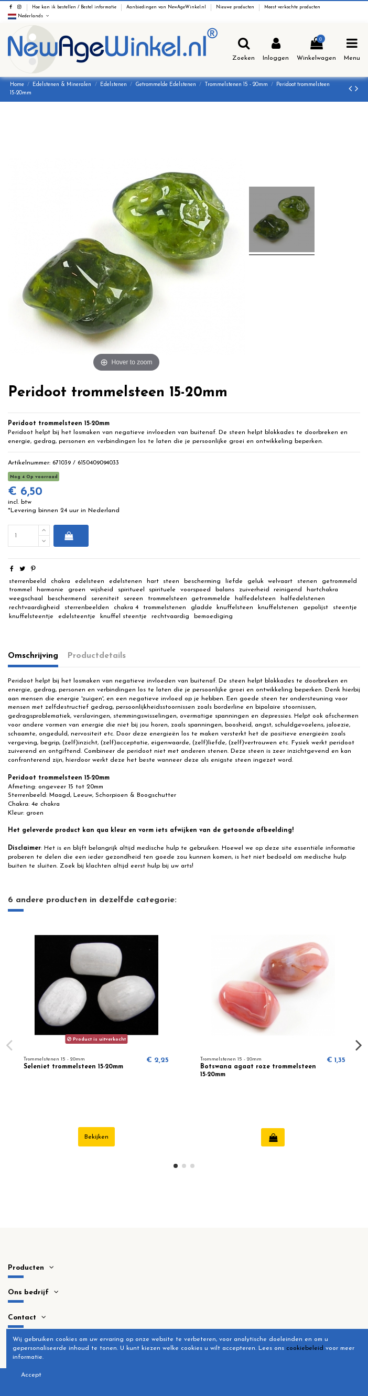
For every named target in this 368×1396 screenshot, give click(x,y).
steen (171, 581)
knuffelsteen (235, 607)
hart (153, 581)
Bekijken (96, 1137)
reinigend (288, 590)
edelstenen (125, 581)
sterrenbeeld (27, 581)
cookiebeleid (304, 1348)
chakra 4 (126, 607)
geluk (255, 581)
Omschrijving (33, 656)
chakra (60, 581)
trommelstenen (164, 607)
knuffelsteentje (31, 616)
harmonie (50, 590)
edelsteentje (76, 616)
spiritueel (131, 590)
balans (224, 590)
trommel (20, 590)
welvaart (280, 581)
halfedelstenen (302, 599)
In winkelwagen (68, 536)
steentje (345, 607)
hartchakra (322, 590)
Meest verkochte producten (292, 7)
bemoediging (213, 616)
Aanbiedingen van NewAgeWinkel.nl (167, 7)
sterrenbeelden (86, 607)
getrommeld (339, 581)
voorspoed (195, 590)
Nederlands (29, 16)
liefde (234, 581)
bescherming (202, 581)
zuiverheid (254, 590)
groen (76, 590)
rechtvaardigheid (34, 607)
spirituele (162, 590)
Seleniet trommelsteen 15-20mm (73, 1067)
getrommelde (210, 599)
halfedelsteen (255, 599)
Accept (31, 1375)
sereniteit (105, 599)
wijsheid (101, 590)
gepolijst (315, 607)
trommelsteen (167, 599)
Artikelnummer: (29, 463)
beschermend (67, 599)
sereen (133, 599)
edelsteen (89, 581)
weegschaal (26, 599)
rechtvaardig (170, 616)
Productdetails (97, 656)
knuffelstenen (278, 607)
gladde (201, 607)
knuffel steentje (123, 616)
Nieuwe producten (236, 7)
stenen (307, 581)
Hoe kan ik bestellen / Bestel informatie (75, 7)
